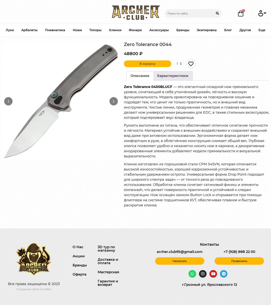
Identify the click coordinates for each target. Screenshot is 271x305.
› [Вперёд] (114, 101)
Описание (140, 76)
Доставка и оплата (108, 261)
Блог (228, 30)
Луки (10, 30)
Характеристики (172, 76)
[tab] (140, 76)
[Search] (217, 13)
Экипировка (207, 30)
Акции (79, 256)
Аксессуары (159, 30)
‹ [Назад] (8, 101)
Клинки (115, 30)
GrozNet (45, 289)
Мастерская (108, 272)
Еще (261, 30)
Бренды (182, 30)
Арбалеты (29, 30)
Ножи (77, 30)
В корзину (147, 64)
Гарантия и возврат (108, 283)
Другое (245, 30)
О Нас (78, 247)
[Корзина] (240, 13)
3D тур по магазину (106, 249)
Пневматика (55, 30)
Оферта (79, 274)
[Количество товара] (178, 63)
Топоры (95, 30)
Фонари (135, 30)
